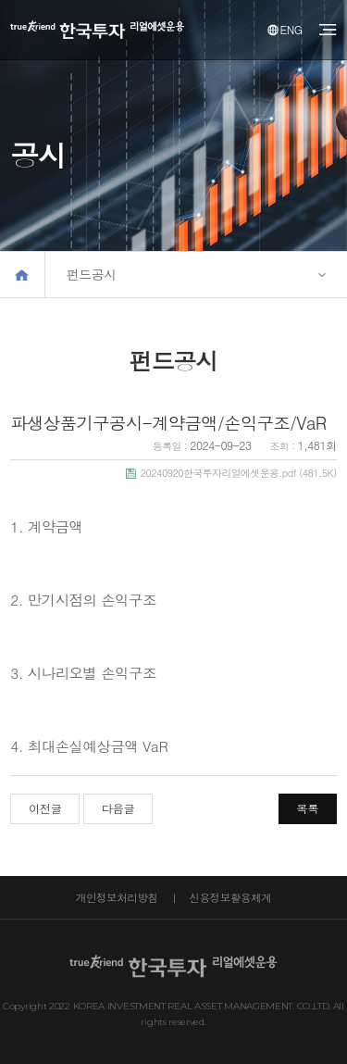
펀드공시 (92, 274)
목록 (307, 808)
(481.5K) (231, 473)
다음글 (118, 808)
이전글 (45, 808)
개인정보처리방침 (117, 897)
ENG (285, 29)
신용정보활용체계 (230, 897)
